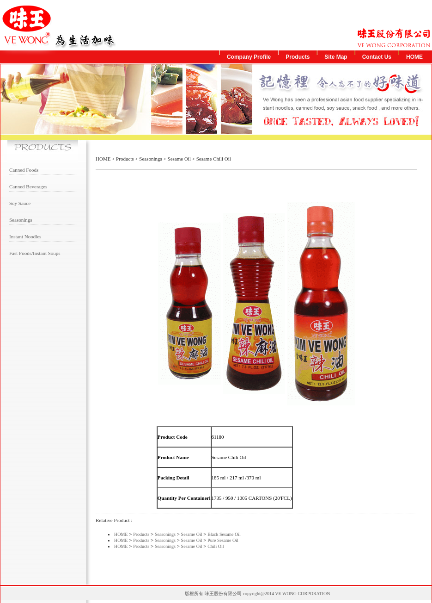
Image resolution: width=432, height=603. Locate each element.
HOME (414, 57)
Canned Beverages (28, 186)
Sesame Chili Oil (213, 159)
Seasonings (20, 220)
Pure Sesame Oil (222, 540)
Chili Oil (215, 546)
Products (298, 57)
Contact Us (376, 57)
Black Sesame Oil (224, 534)
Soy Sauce (19, 203)
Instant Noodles (25, 236)
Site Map (335, 57)
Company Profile (249, 57)
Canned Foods (23, 170)
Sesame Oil (179, 159)
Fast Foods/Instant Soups (35, 253)
